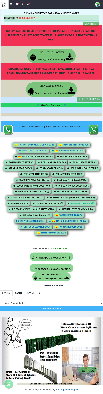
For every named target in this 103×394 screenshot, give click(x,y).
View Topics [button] (91, 24)
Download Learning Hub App (88, 370)
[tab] (6, 293)
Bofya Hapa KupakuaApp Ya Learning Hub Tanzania (51, 89)
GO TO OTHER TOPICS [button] (89, 99)
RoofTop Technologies (67, 389)
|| (51, 105)
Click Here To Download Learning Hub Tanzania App (51, 56)
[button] (6, 354)
